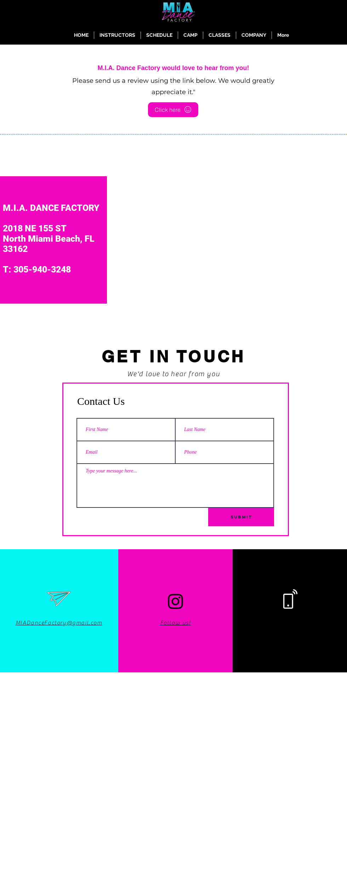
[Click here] (173, 109)
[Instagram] (175, 601)
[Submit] (241, 517)
